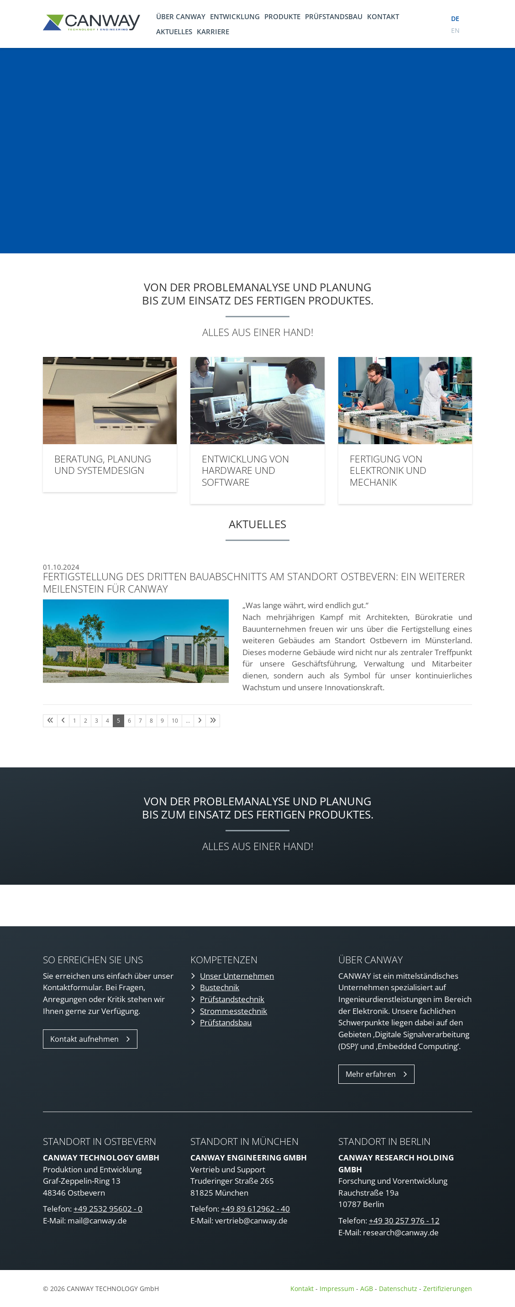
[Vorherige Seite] (63, 720)
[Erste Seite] (50, 720)
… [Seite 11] (188, 720)
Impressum (337, 1288)
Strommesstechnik (233, 1011)
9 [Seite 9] (162, 720)
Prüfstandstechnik (232, 999)
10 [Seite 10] (175, 720)
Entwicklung (235, 16)
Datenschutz (399, 1288)
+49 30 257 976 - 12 (404, 1220)
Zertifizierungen (447, 1288)
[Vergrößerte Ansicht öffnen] (136, 641)
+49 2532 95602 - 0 (108, 1208)
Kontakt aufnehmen (84, 1039)
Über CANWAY (180, 16)
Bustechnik (219, 987)
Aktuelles (174, 31)
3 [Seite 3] (96, 720)
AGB (366, 1288)
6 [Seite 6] (129, 720)
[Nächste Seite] (200, 720)
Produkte (282, 16)
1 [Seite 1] (74, 720)
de (455, 18)
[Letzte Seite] (212, 720)
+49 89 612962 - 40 (255, 1208)
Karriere (213, 31)
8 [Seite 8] (151, 720)
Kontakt (383, 16)
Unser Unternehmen (237, 976)
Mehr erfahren (371, 1074)
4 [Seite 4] (107, 720)
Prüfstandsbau (334, 16)
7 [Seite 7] (140, 720)
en (455, 30)
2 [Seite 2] (85, 720)
